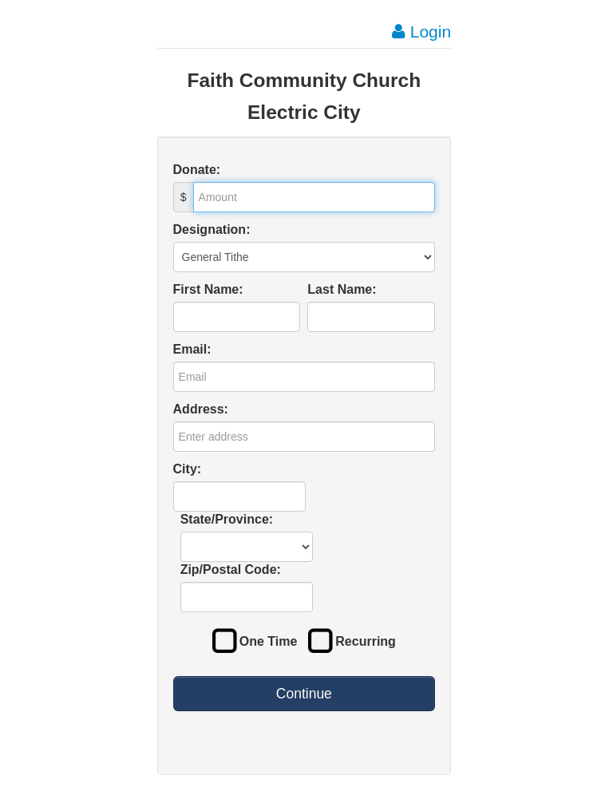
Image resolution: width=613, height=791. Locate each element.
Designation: (212, 229)
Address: (200, 409)
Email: (192, 349)
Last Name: (341, 289)
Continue (304, 694)
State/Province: (226, 519)
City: (187, 469)
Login (421, 31)
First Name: (208, 289)
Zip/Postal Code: (230, 569)
